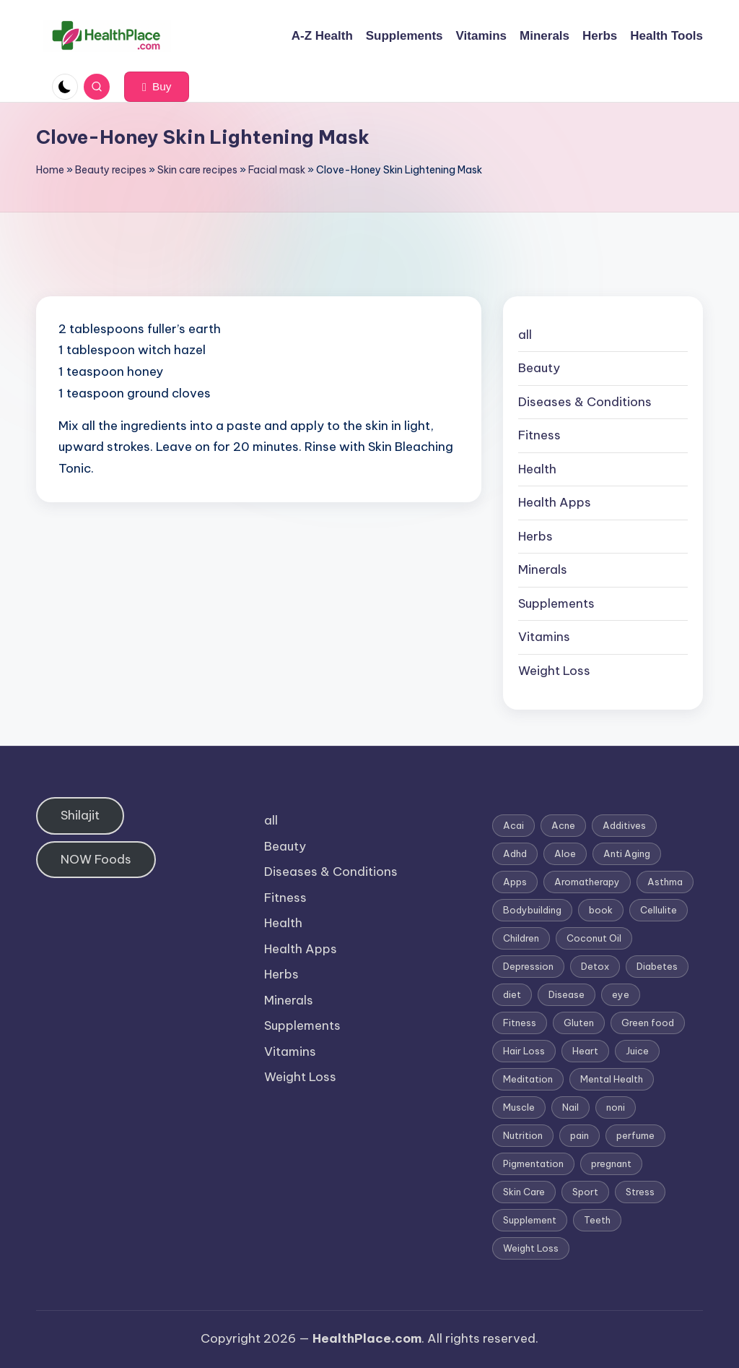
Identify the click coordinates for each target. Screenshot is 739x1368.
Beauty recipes (111, 169)
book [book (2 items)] (601, 910)
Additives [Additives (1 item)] (624, 825)
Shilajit (80, 815)
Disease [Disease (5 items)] (566, 994)
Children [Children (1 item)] (521, 938)
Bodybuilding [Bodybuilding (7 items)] (532, 910)
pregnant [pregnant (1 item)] (611, 1163)
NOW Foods (96, 859)
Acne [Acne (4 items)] (563, 825)
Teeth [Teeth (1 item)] (597, 1220)
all (525, 335)
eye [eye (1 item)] (620, 994)
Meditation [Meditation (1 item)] (528, 1079)
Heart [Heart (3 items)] (585, 1051)
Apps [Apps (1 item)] (515, 881)
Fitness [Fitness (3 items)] (519, 1022)
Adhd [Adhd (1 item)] (515, 853)
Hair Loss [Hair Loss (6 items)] (524, 1051)
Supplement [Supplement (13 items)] (529, 1220)
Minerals (542, 569)
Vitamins (544, 637)
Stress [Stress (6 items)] (640, 1191)
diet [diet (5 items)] (512, 994)
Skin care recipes (197, 169)
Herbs (535, 536)
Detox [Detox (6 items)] (595, 966)
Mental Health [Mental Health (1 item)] (611, 1079)
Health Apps (554, 502)
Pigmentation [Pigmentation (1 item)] (533, 1163)
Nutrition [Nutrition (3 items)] (523, 1135)
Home (50, 169)
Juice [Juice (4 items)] (637, 1051)
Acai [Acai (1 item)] (513, 825)
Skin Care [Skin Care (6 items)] (524, 1191)
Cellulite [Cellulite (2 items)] (658, 910)
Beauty (539, 368)
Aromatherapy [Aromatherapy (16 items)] (587, 881)
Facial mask (276, 169)
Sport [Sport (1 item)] (585, 1191)
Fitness (539, 435)
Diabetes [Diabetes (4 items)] (657, 966)
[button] (156, 87)
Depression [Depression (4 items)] (528, 966)
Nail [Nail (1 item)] (570, 1107)
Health (537, 469)
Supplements (556, 603)
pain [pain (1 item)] (579, 1135)
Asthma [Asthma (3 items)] (665, 881)
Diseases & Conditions (585, 402)
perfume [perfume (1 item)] (635, 1135)
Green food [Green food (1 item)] (647, 1022)
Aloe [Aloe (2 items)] (565, 853)
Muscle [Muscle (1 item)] (519, 1107)
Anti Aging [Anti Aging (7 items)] (626, 853)
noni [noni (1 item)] (615, 1107)
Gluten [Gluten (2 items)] (579, 1022)
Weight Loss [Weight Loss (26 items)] (531, 1248)
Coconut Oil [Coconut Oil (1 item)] (594, 938)
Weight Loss (554, 671)
